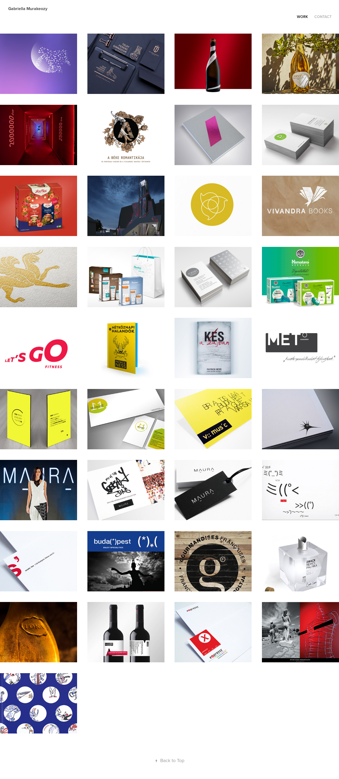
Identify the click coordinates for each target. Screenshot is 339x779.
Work (302, 16)
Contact (323, 16)
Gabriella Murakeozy (27, 9)
